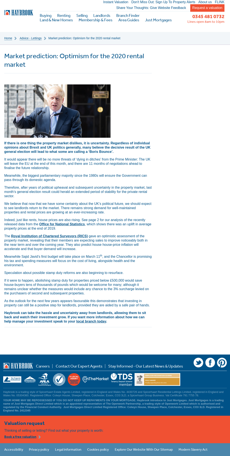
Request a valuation (207, 8)
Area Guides (128, 20)
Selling (82, 15)
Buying (45, 15)
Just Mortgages (158, 20)
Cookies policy (98, 449)
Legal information (68, 449)
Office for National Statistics (62, 224)
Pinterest (222, 363)
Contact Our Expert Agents (79, 366)
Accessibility (13, 449)
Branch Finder (128, 15)
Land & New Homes (56, 20)
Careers (43, 366)
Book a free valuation (20, 436)
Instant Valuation (115, 2)
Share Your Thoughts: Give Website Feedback (151, 8)
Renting (63, 15)
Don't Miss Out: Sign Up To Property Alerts (163, 2)
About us (205, 2)
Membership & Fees (95, 20)
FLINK (219, 2)
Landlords (101, 15)
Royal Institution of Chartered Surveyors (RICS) (49, 236)
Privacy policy (39, 449)
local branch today (91, 321)
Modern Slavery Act (193, 449)
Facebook (210, 363)
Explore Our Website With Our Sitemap (144, 449)
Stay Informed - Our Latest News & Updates (145, 366)
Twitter (198, 363)
